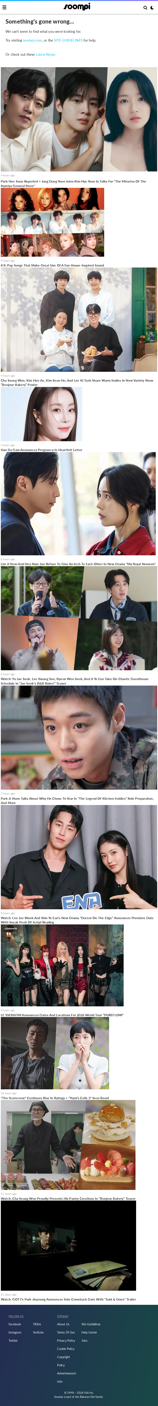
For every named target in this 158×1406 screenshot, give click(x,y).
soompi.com (32, 40)
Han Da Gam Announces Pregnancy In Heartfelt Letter (41, 450)
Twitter (13, 1340)
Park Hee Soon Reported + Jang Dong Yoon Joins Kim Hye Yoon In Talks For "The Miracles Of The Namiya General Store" (73, 183)
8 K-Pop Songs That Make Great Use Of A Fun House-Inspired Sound (52, 265)
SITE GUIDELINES (68, 40)
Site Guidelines (90, 1324)
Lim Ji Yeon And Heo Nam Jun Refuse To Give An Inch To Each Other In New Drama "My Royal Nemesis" (78, 564)
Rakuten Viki (87, 1396)
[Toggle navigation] (4, 8)
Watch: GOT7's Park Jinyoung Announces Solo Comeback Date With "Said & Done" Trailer (68, 1299)
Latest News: (46, 54)
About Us (63, 1324)
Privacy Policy (66, 1340)
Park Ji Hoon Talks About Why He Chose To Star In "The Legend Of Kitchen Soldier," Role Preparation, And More (77, 800)
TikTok (37, 1324)
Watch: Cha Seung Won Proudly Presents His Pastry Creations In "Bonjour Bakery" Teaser (68, 1198)
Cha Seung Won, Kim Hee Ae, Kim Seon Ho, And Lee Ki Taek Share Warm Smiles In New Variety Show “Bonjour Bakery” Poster (77, 382)
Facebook (15, 1324)
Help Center (89, 1332)
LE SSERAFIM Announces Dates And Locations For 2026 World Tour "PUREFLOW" (62, 1015)
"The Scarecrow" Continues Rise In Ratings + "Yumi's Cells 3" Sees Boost (55, 1098)
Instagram (15, 1332)
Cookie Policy (65, 1348)
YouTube (38, 1332)
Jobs (84, 1340)
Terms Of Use (65, 1332)
